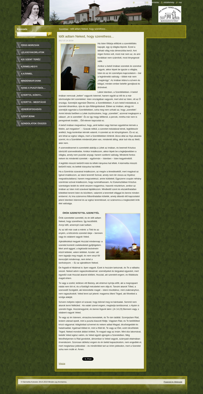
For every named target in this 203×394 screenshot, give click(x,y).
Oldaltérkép (168, 2)
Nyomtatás (154, 2)
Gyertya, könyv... (31, 95)
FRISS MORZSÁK (30, 45)
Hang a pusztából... (33, 88)
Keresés (22, 29)
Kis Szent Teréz (30, 59)
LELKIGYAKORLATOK (32, 52)
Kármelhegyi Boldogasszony (31, 67)
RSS (180, 2)
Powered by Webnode (173, 382)
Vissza (62, 363)
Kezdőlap (63, 29)
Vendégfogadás (31, 109)
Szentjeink (28, 116)
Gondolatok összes (34, 123)
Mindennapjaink (31, 80)
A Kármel (27, 73)
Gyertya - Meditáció (33, 102)
